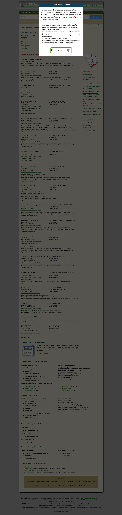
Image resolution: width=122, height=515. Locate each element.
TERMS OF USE (65, 17)
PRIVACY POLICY (54, 17)
